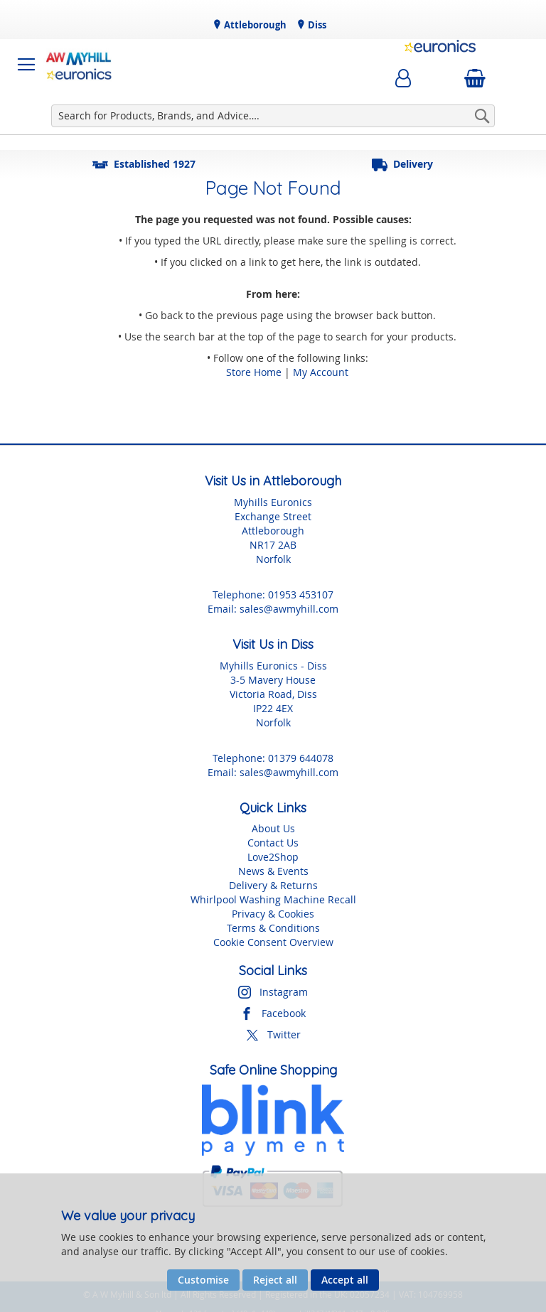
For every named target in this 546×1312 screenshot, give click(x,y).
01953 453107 (300, 594)
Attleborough (254, 24)
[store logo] (79, 65)
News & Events (273, 871)
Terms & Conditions (273, 928)
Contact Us (273, 842)
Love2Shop (273, 857)
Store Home (254, 372)
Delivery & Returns (273, 885)
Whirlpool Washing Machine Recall (273, 899)
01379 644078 (300, 758)
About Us (273, 828)
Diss (316, 24)
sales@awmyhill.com (289, 608)
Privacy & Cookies (273, 913)
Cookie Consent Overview (273, 942)
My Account (320, 372)
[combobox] (273, 115)
